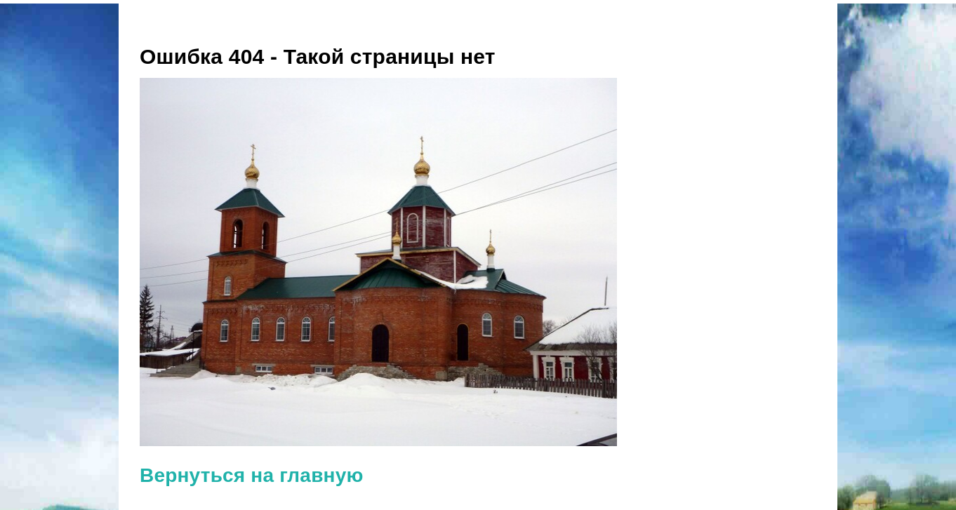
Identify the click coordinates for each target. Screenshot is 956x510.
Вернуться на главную (252, 475)
